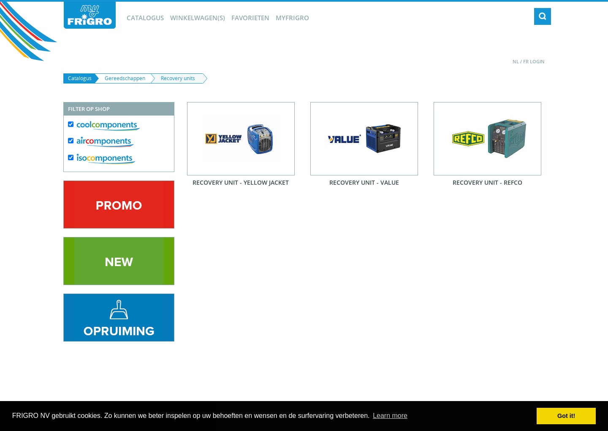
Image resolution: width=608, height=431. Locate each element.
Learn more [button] (390, 415)
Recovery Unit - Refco (487, 182)
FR (526, 61)
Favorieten (250, 17)
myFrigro (292, 17)
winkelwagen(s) (197, 17)
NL (516, 61)
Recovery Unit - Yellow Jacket (241, 182)
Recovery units (178, 78)
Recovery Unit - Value (364, 182)
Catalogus (145, 17)
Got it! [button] (566, 415)
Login (537, 61)
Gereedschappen (125, 78)
